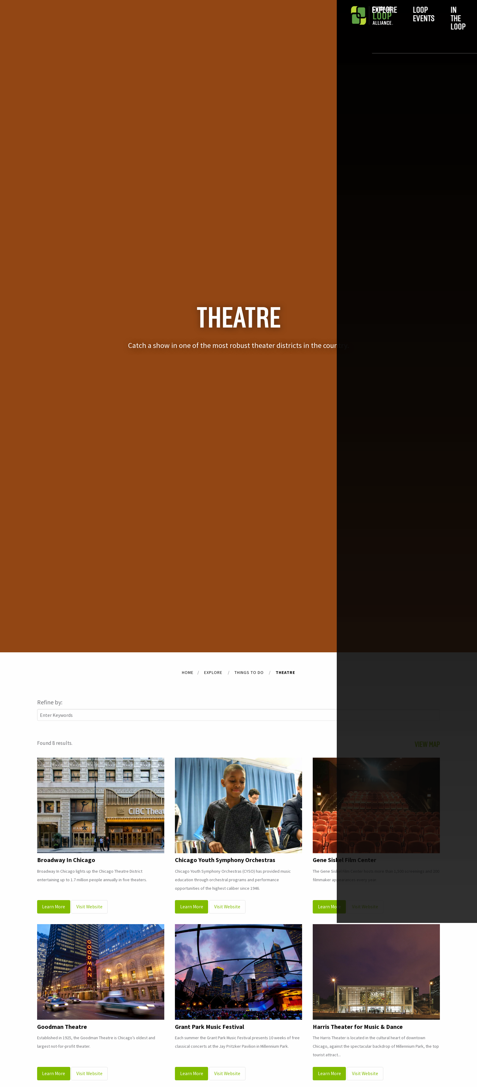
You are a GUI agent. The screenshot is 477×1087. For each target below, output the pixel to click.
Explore (213, 672)
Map (423, 744)
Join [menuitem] (345, 24)
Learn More (53, 907)
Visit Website (89, 907)
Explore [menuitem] (136, 24)
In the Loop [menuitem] (240, 24)
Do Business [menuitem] (293, 24)
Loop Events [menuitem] (187, 24)
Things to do (249, 672)
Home (187, 672)
